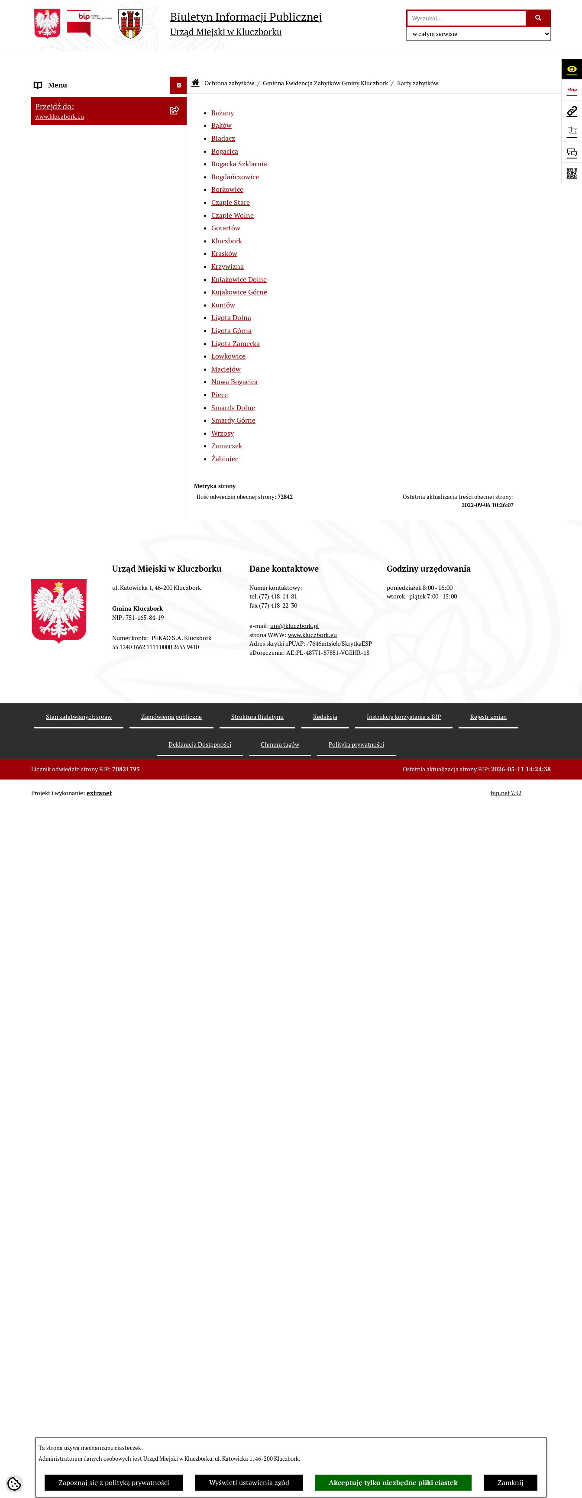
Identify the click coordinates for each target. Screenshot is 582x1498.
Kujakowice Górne (239, 269)
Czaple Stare (230, 179)
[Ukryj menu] (178, 62)
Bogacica (224, 128)
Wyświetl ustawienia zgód (249, 1482)
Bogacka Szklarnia (239, 141)
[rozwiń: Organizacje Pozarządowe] (180, 1386)
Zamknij (511, 1482)
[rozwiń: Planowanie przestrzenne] (180, 360)
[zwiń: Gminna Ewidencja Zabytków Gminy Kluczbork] (180, 400)
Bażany (222, 89)
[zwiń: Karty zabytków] (180, 498)
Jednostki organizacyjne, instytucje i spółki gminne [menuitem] (101, 188)
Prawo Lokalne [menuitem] (58, 273)
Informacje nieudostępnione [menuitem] (79, 228)
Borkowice (227, 166)
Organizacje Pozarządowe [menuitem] (74, 1386)
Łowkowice (228, 333)
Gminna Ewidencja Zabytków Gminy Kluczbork (325, 60)
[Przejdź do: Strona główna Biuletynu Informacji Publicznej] (195, 60)
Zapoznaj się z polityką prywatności (113, 1482)
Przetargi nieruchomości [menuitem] (72, 342)
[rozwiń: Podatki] (180, 326)
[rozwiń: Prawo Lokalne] (180, 274)
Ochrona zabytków (229, 60)
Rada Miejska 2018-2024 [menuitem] (73, 114)
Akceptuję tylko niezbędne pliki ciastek (393, 1482)
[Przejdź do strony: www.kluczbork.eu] (571, 110)
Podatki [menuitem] (46, 325)
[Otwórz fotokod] (571, 172)
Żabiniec (224, 435)
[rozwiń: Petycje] (180, 1369)
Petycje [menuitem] (46, 1368)
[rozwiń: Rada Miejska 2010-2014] (180, 149)
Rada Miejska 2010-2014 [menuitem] (73, 148)
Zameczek (226, 422)
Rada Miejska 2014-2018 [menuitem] (73, 131)
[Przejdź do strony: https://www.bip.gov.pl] (571, 89)
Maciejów (226, 345)
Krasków (224, 230)
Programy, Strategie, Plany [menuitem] (75, 1403)
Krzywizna (227, 243)
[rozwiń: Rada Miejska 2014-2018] (180, 132)
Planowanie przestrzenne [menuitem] (74, 360)
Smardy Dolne (233, 384)
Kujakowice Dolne (239, 256)
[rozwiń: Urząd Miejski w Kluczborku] (180, 166)
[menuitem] (109, 405)
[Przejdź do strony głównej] (176, 24)
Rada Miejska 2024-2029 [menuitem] (73, 96)
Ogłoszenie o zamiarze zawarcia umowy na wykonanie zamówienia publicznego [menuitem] (101, 1346)
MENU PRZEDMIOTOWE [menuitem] (73, 211)
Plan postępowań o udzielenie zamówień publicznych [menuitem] (98, 1301)
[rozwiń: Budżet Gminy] (180, 291)
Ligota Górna (231, 307)
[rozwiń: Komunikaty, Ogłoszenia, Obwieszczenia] (180, 1421)
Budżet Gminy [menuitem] (57, 290)
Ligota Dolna (231, 294)
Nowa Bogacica (234, 358)
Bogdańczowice (235, 153)
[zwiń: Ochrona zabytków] (180, 378)
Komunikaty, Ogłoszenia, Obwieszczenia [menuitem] (97, 1420)
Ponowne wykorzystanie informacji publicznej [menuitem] (89, 251)
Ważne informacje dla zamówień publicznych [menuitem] (85, 1273)
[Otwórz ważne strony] (571, 131)
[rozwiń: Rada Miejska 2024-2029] (180, 97)
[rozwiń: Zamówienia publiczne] (180, 1251)
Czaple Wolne (232, 192)
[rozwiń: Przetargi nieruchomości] (180, 343)
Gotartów (225, 205)
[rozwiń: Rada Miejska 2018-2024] (180, 114)
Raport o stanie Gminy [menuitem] (69, 308)
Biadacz (223, 115)
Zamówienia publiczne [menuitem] (70, 1250)
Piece (219, 371)
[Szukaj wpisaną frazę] (539, 18)
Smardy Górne (233, 397)
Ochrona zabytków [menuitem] (63, 377)
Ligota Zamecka (235, 320)
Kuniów (223, 281)
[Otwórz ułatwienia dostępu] (571, 68)
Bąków (221, 102)
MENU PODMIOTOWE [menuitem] (69, 79)
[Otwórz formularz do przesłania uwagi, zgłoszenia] (571, 152)
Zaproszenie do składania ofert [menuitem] (82, 1323)
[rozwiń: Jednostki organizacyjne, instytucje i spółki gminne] (180, 184)
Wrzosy (222, 409)
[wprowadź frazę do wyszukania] (466, 18)
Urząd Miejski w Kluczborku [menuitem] (77, 166)
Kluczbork (226, 217)
